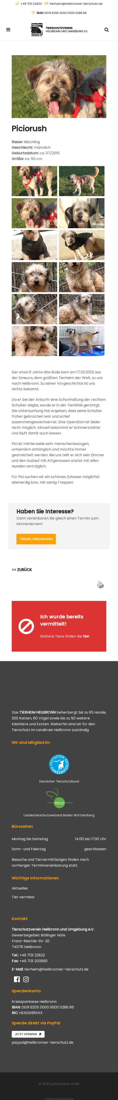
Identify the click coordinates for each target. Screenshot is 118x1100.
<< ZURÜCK (22, 569)
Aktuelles (20, 875)
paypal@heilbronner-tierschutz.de (42, 1029)
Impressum (59, 1091)
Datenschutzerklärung (59, 1086)
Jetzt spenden (28, 1021)
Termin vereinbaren (36, 539)
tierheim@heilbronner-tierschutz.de (76, 4)
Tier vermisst (23, 884)
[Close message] (103, 604)
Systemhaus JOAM (64, 1071)
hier (86, 629)
